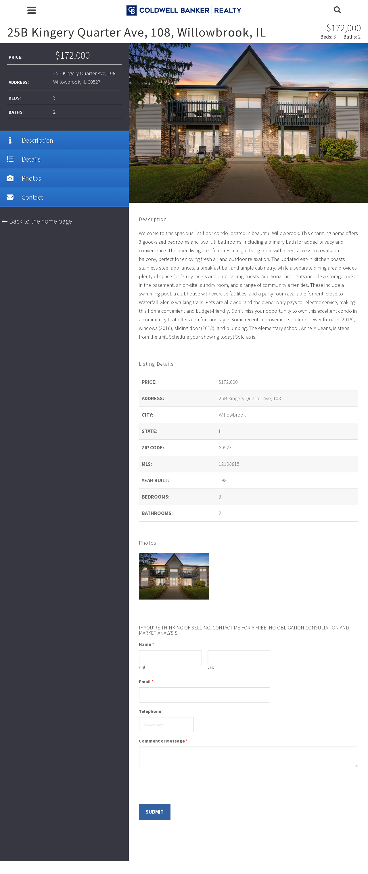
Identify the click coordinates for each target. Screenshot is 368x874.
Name (146, 644)
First (142, 667)
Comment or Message (163, 741)
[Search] (337, 10)
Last (211, 667)
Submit (155, 811)
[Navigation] (31, 10)
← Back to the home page (36, 221)
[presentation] (182, 794)
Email (146, 681)
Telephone (150, 711)
